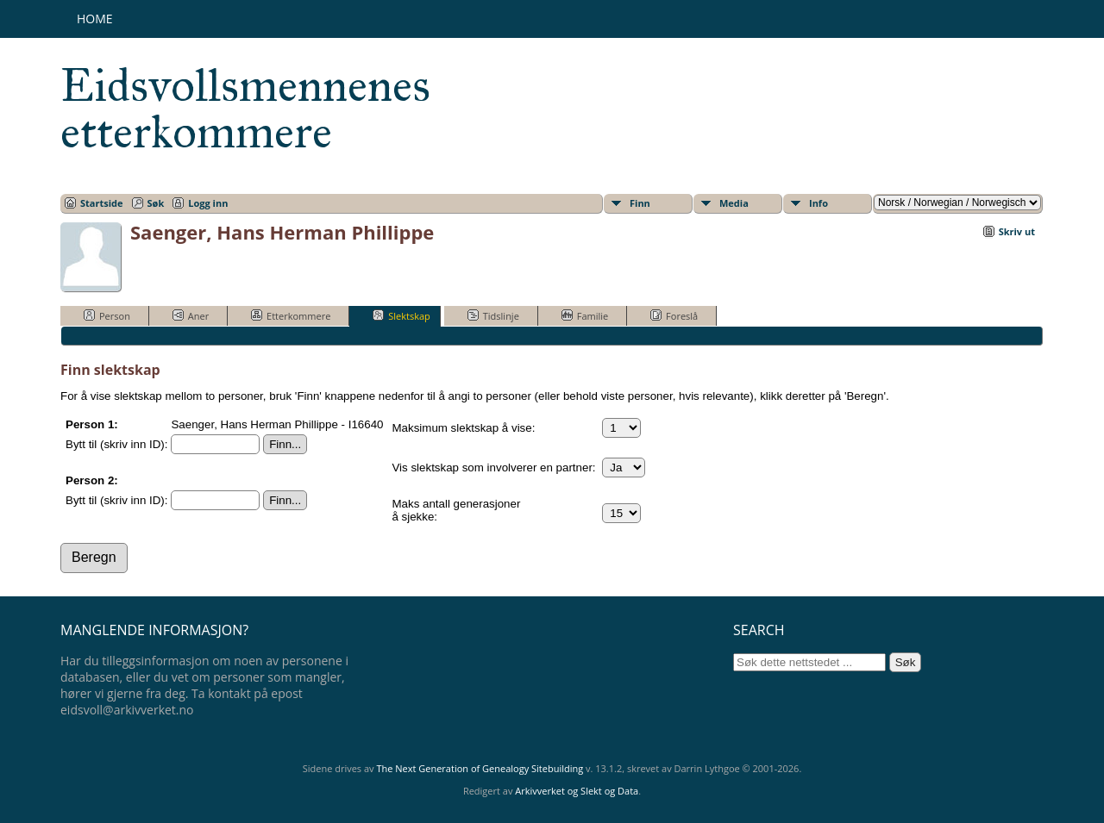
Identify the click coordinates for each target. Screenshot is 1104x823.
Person (107, 315)
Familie (584, 315)
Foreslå (674, 315)
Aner (190, 315)
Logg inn (208, 202)
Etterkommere (290, 315)
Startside (101, 202)
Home (95, 18)
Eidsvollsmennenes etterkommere (245, 108)
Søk (156, 202)
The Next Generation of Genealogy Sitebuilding (479, 768)
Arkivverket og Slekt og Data (576, 790)
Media (734, 202)
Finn (640, 202)
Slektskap (401, 315)
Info (818, 202)
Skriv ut (1017, 231)
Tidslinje (493, 315)
